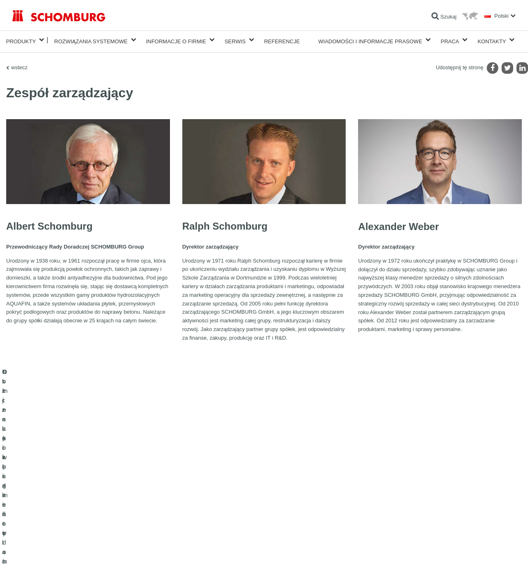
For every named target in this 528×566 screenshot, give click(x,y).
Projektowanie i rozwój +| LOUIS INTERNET (479, 549)
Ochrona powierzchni (35, 507)
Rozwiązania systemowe (91, 40)
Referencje (282, 40)
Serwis (234, 40)
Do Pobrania (198, 494)
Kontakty (492, 40)
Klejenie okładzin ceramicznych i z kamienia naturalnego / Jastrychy (86, 494)
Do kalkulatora (200, 482)
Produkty (21, 40)
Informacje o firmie (176, 40)
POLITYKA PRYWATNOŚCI (90, 549)
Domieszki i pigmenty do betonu (47, 519)
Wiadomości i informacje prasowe (370, 40)
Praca (450, 40)
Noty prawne (47, 549)
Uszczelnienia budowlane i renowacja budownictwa (68, 482)
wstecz (19, 64)
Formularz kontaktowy (208, 507)
